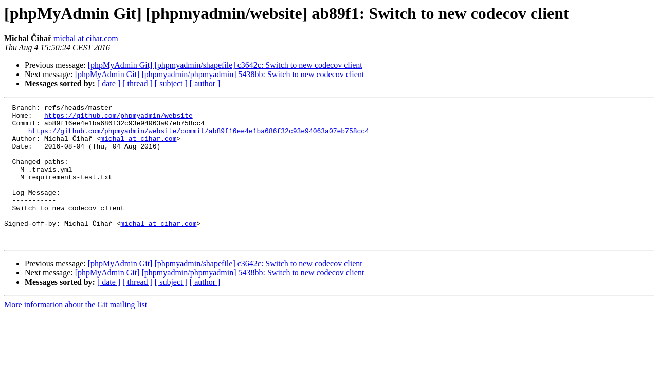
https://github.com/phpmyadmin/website (118, 118)
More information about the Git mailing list (75, 332)
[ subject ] (171, 83)
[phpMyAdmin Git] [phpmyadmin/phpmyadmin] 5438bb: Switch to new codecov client (219, 74)
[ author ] (205, 83)
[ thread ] (137, 83)
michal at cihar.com (85, 38)
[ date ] (108, 83)
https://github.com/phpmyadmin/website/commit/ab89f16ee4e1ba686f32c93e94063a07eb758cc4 (198, 136)
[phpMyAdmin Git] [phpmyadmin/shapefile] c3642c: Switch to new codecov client (225, 65)
